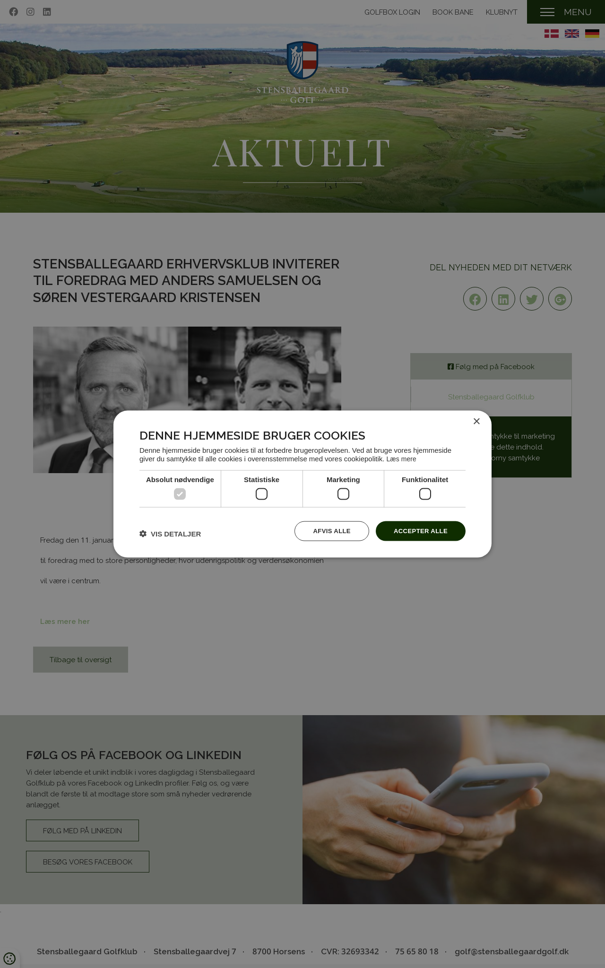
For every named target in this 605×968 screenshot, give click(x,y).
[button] (170, 533)
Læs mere (402, 457)
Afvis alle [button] (326, 530)
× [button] (476, 421)
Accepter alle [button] (418, 530)
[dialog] (302, 484)
